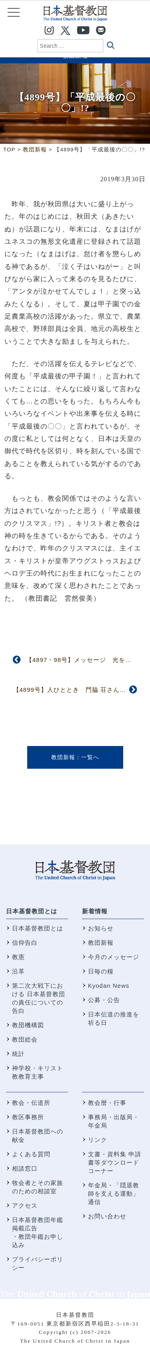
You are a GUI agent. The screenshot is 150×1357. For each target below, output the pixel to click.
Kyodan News (109, 985)
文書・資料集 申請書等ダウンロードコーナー (114, 1162)
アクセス (25, 1205)
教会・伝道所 (31, 1102)
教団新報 (63, 757)
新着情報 (95, 911)
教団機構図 (28, 1025)
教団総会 (25, 1039)
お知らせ (101, 928)
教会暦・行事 (107, 1102)
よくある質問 (31, 1154)
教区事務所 (28, 1117)
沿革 (18, 971)
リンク (97, 1139)
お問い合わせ (107, 1216)
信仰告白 (25, 942)
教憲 (18, 957)
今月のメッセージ (113, 957)
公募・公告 (104, 1000)
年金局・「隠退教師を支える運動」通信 (113, 1193)
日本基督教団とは (31, 911)
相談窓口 (25, 1168)
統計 (18, 1053)
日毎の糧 (101, 971)
